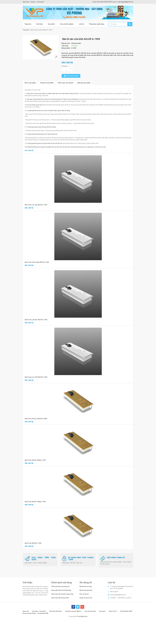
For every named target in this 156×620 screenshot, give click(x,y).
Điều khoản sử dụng (85, 586)
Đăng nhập (26, 2)
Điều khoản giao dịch (85, 590)
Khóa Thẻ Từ (113, 611)
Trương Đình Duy (82, 616)
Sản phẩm (51, 24)
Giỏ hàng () (40, 2)
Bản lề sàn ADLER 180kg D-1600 (35, 460)
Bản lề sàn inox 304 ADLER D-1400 (36, 377)
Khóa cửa (26, 611)
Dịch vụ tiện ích (84, 594)
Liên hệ (81, 24)
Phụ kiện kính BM (43, 613)
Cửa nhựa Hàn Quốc (55, 611)
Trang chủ (28, 24)
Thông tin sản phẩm (47, 83)
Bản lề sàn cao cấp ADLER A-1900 (36, 205)
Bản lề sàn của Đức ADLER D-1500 (36, 320)
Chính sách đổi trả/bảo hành (60, 598)
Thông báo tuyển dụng (96, 24)
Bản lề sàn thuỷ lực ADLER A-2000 (36, 419)
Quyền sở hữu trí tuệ (85, 598)
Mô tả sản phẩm (30, 83)
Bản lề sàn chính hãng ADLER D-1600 (37, 262)
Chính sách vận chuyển (65, 83)
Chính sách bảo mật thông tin (60, 586)
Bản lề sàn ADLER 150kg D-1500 (35, 502)
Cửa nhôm (102, 611)
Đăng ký (33, 2)
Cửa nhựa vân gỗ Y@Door (73, 611)
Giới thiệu (39, 24)
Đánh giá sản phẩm (84, 83)
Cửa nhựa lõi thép (90, 611)
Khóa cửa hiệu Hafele (29, 613)
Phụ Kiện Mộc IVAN (126, 611)
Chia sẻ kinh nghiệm (67, 24)
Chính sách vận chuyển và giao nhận (62, 594)
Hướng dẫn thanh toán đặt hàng (61, 590)
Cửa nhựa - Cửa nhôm (39, 611)
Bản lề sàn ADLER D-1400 (33, 543)
